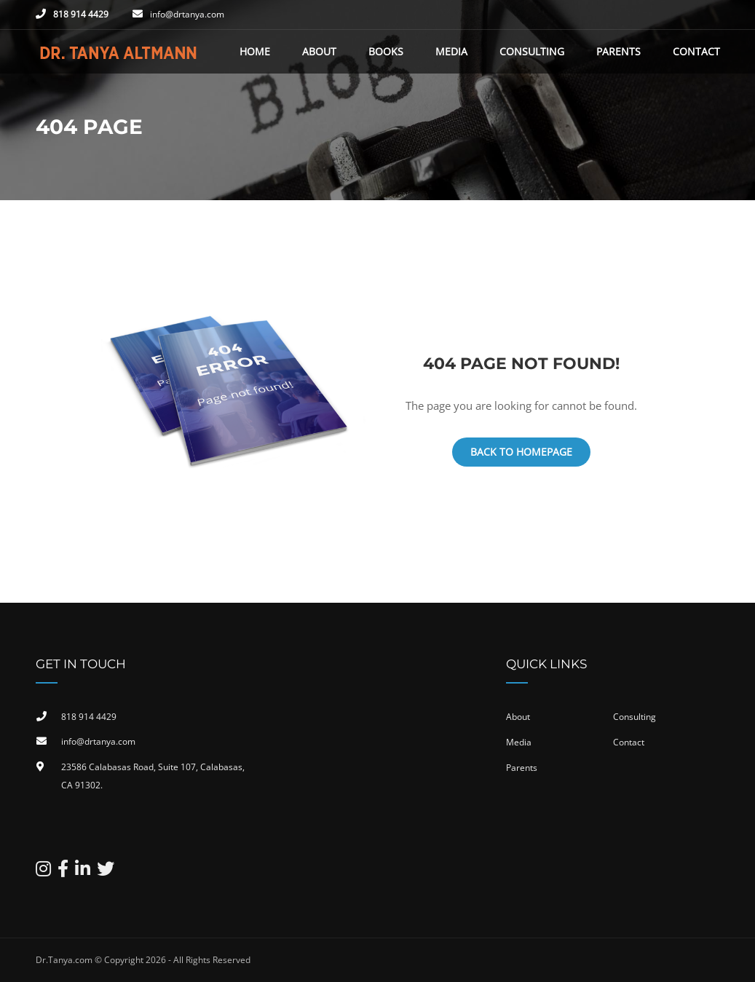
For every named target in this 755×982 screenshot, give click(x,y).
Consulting (531, 51)
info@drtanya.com (187, 14)
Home (255, 51)
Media (451, 51)
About (319, 51)
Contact (696, 51)
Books (385, 51)
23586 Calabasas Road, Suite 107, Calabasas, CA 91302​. (153, 776)
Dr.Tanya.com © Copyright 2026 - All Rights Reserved (143, 960)
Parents (618, 51)
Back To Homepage (521, 452)
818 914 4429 (80, 14)
